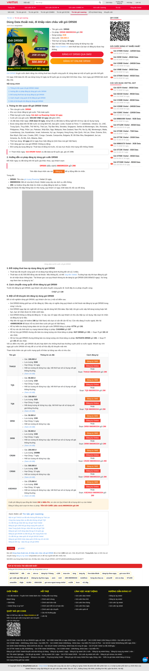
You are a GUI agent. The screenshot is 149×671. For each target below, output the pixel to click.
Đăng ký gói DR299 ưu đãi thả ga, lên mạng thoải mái (28, 534)
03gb (21, 582)
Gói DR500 (11, 73)
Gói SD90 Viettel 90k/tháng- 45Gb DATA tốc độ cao (25, 646)
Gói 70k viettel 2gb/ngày (15, 654)
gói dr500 (21, 548)
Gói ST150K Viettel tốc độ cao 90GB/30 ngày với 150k (26, 640)
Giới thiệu (109, 2)
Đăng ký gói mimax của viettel (111, 654)
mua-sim (66, 573)
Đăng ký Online (92, 366)
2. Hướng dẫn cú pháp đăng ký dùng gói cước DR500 (27, 91)
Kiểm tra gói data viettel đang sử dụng (116, 657)
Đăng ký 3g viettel (115, 596)
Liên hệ (138, 2)
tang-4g (82, 573)
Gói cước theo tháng (83, 602)
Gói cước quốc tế (82, 609)
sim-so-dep (119, 578)
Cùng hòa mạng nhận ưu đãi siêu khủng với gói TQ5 (27, 520)
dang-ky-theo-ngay (109, 573)
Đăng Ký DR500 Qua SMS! (77, 54)
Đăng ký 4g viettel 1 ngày (59, 651)
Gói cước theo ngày (82, 606)
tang (74, 573)
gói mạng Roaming (31, 179)
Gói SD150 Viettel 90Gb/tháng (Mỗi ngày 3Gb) (119, 643)
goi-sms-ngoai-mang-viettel (55, 582)
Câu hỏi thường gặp (49, 613)
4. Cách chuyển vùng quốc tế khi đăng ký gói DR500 (27, 98)
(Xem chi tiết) (29, 374)
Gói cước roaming (99, 7)
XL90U (28, 582)
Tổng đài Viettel (135, 7)
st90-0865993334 (71, 578)
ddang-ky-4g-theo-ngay (40, 578)
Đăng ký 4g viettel (115, 599)
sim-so (35, 573)
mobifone (83, 578)
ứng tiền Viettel (71, 275)
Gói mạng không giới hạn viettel (18, 660)
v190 (58, 573)
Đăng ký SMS (92, 361)
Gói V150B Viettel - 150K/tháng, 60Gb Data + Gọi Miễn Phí (27, 643)
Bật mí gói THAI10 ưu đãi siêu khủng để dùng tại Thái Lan (29, 517)
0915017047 (14, 573)
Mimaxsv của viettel (38, 657)
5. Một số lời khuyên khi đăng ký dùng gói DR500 (26, 101)
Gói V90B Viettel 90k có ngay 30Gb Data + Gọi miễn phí (66, 640)
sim (28, 573)
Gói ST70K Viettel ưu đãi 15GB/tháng (20, 649)
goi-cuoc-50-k (125, 573)
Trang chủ (11, 7)
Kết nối (28, 3)
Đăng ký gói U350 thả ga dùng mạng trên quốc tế (26, 525)
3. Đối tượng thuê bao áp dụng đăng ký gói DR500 (26, 95)
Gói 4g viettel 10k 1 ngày (50, 654)
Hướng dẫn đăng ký (119, 2)
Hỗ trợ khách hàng (95, 12)
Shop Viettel (43, 666)
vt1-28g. (86, 582)
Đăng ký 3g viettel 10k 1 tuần (80, 651)
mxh (60, 578)
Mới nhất (11, 12)
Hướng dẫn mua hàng (49, 596)
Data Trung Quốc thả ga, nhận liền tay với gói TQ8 (26, 528)
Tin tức (118, 7)
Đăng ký (59, 171)
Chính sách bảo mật (49, 602)
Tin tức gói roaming (79, 12)
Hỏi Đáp (129, 2)
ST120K (130, 578)
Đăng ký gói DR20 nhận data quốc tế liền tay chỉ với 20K (29, 539)
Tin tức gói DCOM (63, 12)
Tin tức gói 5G (34, 12)
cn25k (70, 582)
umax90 (109, 578)
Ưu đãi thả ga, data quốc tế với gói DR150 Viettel (26, 536)
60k (23, 573)
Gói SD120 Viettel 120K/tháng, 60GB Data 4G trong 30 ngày (66, 646)
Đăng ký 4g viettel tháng (100, 651)
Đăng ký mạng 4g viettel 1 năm (122, 651)
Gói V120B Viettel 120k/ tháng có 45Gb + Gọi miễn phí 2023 (109, 640)
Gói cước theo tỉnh (82, 599)
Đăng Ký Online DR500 (76, 61)
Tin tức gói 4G (21, 12)
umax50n (13, 582)
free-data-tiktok (93, 573)
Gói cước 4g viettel (116, 606)
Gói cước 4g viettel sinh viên (89, 654)
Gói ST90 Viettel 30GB (69, 654)
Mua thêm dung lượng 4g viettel (18, 657)
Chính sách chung (48, 599)
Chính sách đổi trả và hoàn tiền (53, 606)
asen (53, 578)
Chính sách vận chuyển (50, 609)
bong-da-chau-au (96, 578)
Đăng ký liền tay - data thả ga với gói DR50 (24, 542)
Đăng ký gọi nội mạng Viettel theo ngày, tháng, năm (83, 657)
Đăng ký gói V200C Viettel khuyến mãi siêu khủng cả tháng (28, 651)
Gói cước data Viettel (83, 596)
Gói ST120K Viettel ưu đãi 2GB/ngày (102, 646)
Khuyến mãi (108, 12)
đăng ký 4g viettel (22, 556)
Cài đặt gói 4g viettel (33, 654)
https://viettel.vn (62, 47)
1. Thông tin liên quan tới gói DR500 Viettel (24, 88)
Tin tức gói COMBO (47, 12)
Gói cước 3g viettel (116, 602)
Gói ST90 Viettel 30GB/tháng (45, 649)
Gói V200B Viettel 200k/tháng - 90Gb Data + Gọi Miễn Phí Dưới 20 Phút (75, 643)
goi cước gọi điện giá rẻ (19, 578)
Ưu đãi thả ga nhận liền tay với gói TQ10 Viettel (25, 523)
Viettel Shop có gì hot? (16, 606)
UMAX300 (38, 582)
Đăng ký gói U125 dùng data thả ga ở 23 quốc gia (26, 531)
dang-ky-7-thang (47, 573)
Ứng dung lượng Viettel (55, 657)
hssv (78, 582)
